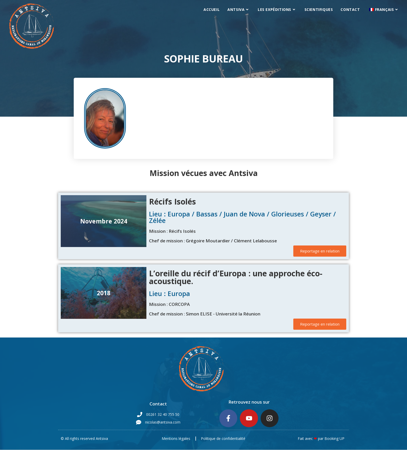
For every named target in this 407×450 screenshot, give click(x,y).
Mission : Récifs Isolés (172, 231)
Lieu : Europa (169, 293)
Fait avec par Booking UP (321, 438)
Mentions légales (176, 438)
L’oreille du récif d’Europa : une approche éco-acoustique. (235, 277)
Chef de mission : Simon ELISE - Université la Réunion (204, 314)
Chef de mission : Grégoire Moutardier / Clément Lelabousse (213, 241)
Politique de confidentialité (223, 438)
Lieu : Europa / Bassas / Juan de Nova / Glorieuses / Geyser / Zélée (242, 217)
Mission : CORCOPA (169, 304)
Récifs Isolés (172, 201)
